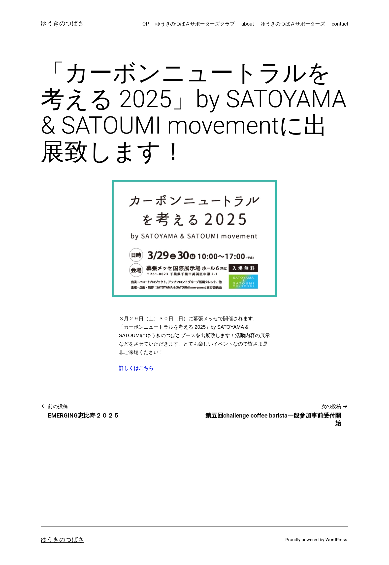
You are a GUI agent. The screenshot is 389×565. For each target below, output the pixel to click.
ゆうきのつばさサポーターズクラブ (195, 24)
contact (340, 24)
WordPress (336, 539)
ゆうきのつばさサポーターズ (292, 24)
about (247, 24)
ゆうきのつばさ (62, 23)
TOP (144, 24)
